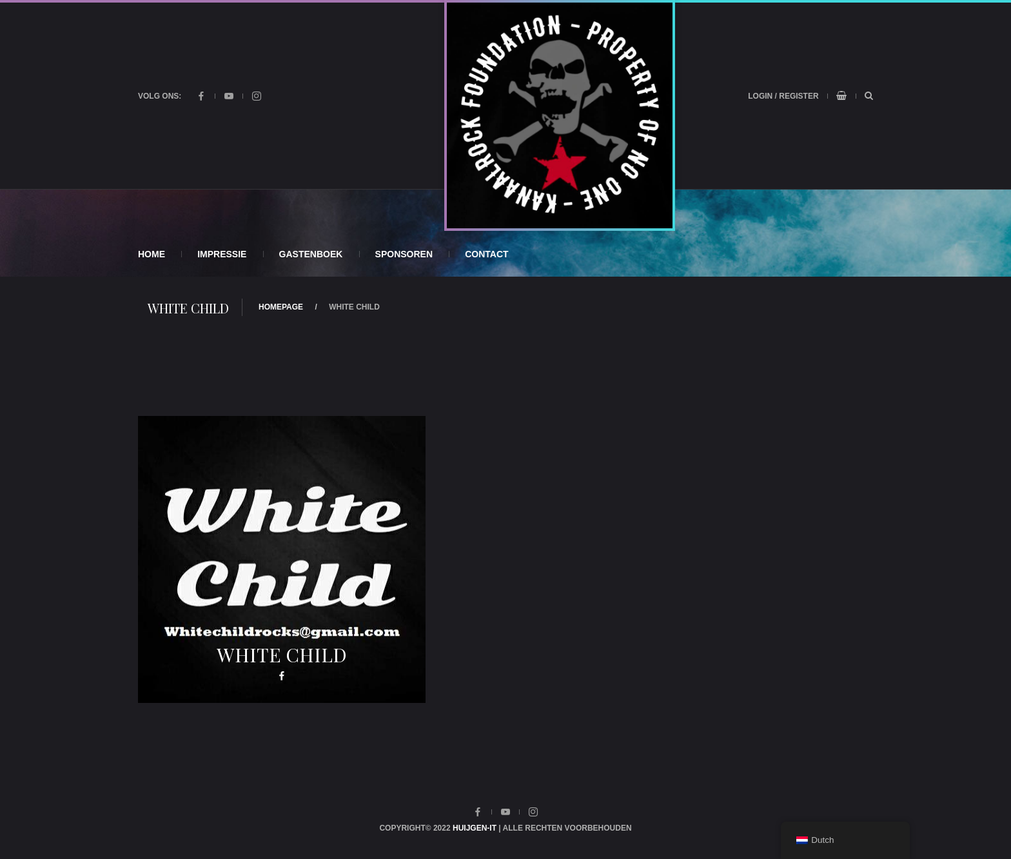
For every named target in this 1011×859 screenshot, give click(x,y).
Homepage (281, 306)
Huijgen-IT (474, 828)
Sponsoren (404, 254)
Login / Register (783, 96)
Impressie (221, 254)
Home (151, 254)
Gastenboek (311, 254)
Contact (486, 254)
